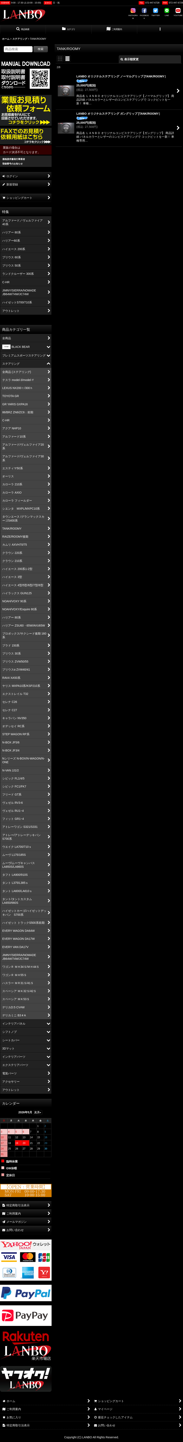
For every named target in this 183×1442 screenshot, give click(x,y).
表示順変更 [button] (129, 59)
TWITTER (155, 12)
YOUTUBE (178, 12)
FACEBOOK (144, 13)
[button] (23, 29)
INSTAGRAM (133, 13)
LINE (166, 12)
